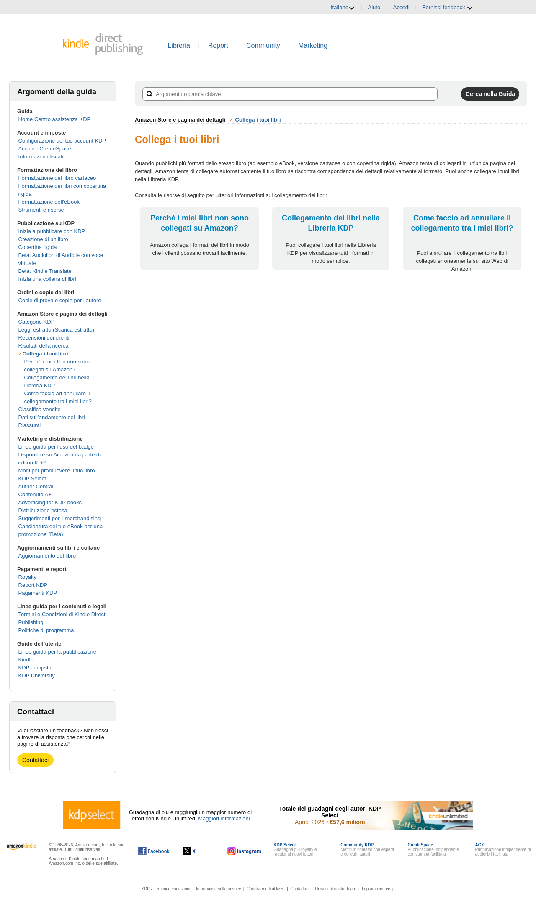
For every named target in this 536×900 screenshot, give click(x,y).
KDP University (36, 675)
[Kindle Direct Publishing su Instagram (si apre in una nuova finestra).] (244, 851)
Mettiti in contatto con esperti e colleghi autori (367, 849)
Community (263, 45)
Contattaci (35, 760)
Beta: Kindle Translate (45, 271)
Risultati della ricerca (43, 345)
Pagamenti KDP (37, 593)
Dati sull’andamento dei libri (51, 417)
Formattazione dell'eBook (49, 202)
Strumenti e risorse (41, 210)
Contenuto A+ (35, 494)
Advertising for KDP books (50, 502)
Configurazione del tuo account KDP (62, 140)
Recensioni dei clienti (44, 338)
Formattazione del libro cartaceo (57, 178)
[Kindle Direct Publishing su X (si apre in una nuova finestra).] (198, 851)
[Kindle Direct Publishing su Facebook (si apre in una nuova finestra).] (154, 851)
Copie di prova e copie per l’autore (59, 300)
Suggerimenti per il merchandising (59, 518)
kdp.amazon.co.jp (378, 889)
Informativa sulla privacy (218, 889)
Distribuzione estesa (42, 510)
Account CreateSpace (44, 148)
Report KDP (32, 585)
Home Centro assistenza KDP (54, 119)
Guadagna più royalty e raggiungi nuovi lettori (295, 849)
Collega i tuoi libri (45, 353)
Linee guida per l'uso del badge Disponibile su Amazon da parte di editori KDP (59, 455)
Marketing (312, 45)
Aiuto (374, 7)
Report (218, 45)
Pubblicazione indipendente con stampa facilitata (433, 849)
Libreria (179, 45)
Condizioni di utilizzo (266, 889)
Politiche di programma (46, 630)
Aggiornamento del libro (47, 555)
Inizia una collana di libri (47, 279)
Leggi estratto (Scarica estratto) (56, 330)
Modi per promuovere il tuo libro (56, 470)
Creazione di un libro (43, 239)
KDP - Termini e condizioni (165, 889)
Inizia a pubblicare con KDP (51, 231)
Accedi (401, 7)
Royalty (27, 577)
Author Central (36, 486)
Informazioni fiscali (40, 156)
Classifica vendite (39, 409)
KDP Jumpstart (36, 667)
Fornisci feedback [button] (448, 7)
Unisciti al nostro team (335, 889)
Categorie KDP (36, 322)
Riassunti (29, 425)
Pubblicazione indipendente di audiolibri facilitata (503, 849)
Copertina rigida (37, 247)
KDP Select (32, 478)
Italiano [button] (343, 7)
